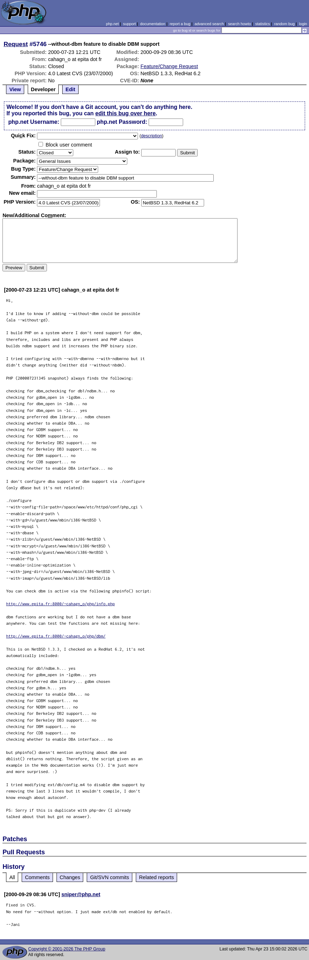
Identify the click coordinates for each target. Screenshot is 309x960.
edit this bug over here (125, 113)
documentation (152, 24)
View (15, 89)
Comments (37, 877)
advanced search (209, 24)
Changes (70, 877)
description (151, 135)
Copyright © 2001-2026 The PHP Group (66, 949)
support (129, 24)
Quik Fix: (23, 135)
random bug (284, 24)
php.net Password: (122, 122)
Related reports (156, 877)
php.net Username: (33, 122)
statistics (262, 24)
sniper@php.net (81, 894)
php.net (112, 24)
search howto (239, 24)
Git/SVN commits (109, 877)
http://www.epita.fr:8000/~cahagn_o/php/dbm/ (56, 636)
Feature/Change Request (169, 66)
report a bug (180, 24)
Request (16, 44)
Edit (70, 89)
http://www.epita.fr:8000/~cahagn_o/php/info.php (60, 603)
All (12, 877)
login (303, 24)
